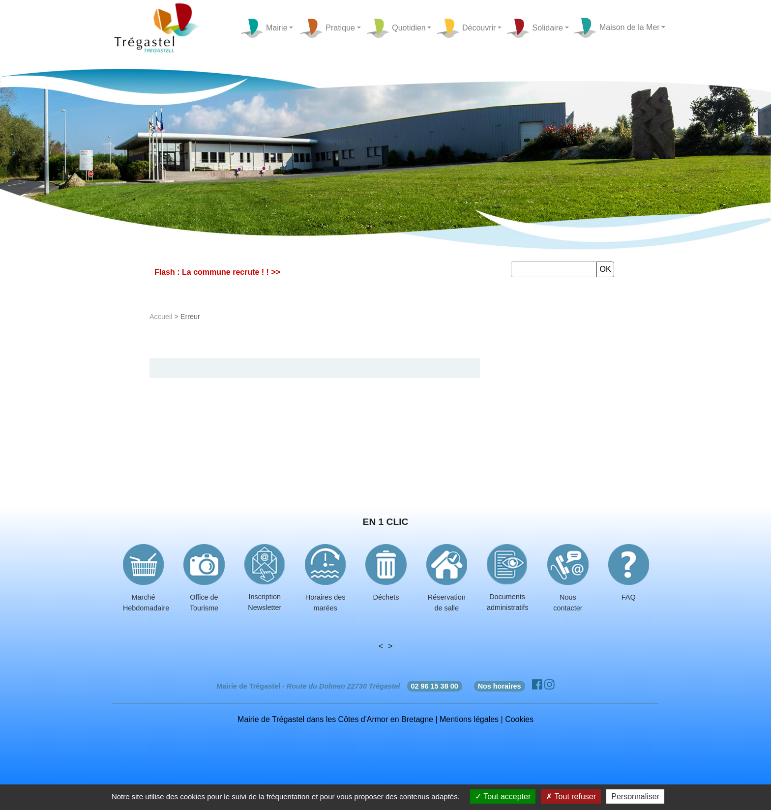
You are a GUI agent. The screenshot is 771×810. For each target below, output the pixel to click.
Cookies (519, 719)
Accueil (160, 316)
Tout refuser (571, 796)
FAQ (629, 597)
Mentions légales (469, 719)
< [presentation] (381, 646)
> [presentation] (390, 646)
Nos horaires (499, 686)
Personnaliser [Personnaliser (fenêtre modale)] (635, 796)
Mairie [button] (264, 28)
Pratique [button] (327, 28)
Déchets (386, 597)
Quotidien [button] (396, 28)
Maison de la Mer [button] (615, 28)
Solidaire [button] (534, 28)
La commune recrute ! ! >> (231, 272)
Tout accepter (503, 796)
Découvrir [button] (466, 28)
